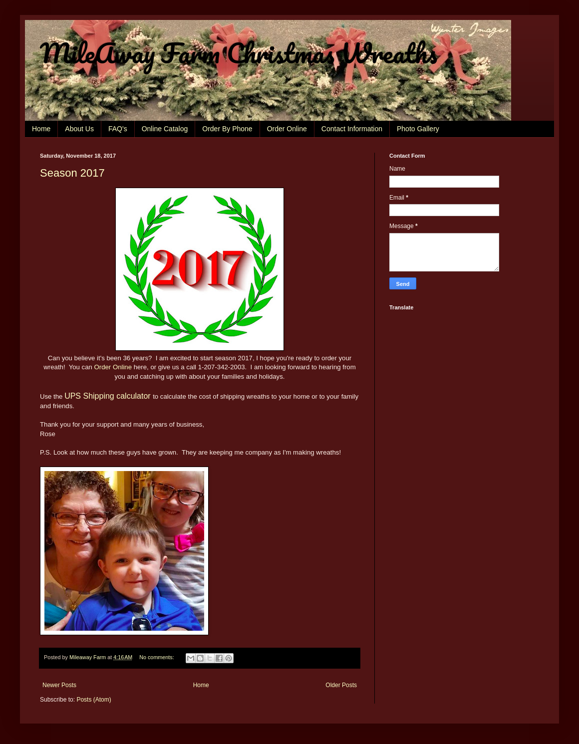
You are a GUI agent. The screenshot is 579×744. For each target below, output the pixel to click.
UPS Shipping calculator (107, 396)
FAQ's (117, 129)
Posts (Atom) (93, 699)
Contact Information (351, 129)
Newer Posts (59, 685)
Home (41, 129)
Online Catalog (165, 129)
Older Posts (341, 685)
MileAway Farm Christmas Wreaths (238, 53)
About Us (79, 129)
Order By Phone (227, 129)
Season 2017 (72, 173)
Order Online (287, 129)
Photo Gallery (418, 129)
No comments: (157, 657)
